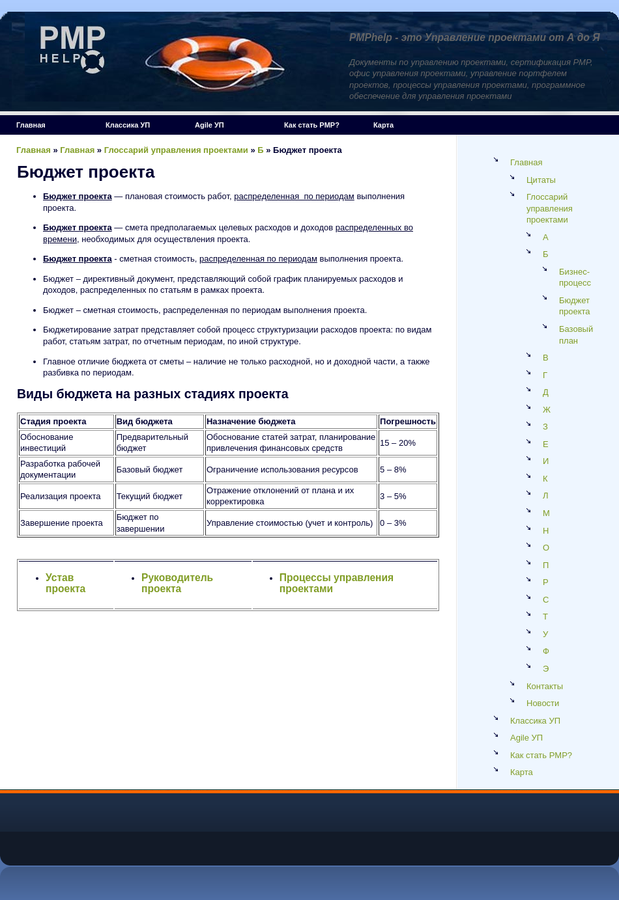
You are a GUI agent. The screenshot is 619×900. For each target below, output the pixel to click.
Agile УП (209, 125)
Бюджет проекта (574, 306)
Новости (542, 703)
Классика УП (128, 125)
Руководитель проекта (177, 583)
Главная (31, 125)
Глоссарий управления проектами (176, 150)
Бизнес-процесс (575, 277)
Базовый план (576, 335)
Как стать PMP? (311, 125)
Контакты (544, 686)
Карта (383, 125)
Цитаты (541, 180)
